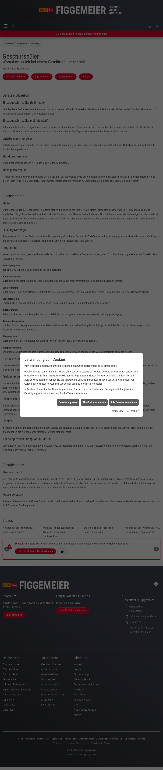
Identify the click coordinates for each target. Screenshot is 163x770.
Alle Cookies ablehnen (94, 305)
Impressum (117, 314)
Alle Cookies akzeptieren (124, 305)
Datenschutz (132, 314)
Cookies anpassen (68, 305)
